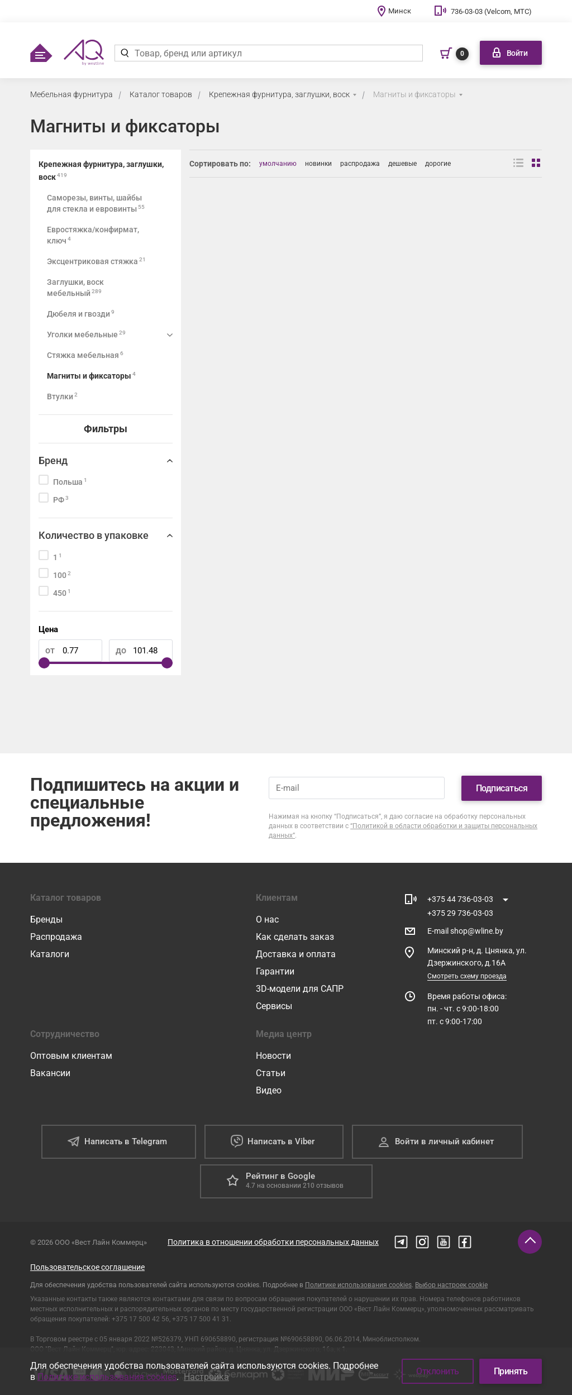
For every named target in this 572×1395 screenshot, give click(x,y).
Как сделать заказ (295, 936)
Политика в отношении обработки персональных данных (273, 1242)
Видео (269, 1090)
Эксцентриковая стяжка (96, 261)
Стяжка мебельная (85, 355)
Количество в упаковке (94, 535)
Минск (399, 11)
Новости (273, 1055)
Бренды (46, 919)
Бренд (53, 460)
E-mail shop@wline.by (465, 930)
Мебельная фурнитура (71, 94)
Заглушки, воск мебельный (75, 288)
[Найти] (124, 53)
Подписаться (502, 788)
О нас (267, 919)
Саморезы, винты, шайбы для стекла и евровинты (96, 203)
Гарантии (275, 971)
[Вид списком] (518, 164)
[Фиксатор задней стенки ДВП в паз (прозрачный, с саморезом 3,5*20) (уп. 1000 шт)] (275, 292)
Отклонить (437, 1371)
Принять (511, 1371)
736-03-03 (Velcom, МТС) (491, 11)
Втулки (62, 396)
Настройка (206, 1377)
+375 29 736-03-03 (460, 913)
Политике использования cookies (358, 1285)
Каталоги (49, 954)
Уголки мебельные (86, 334)
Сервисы (274, 1006)
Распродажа (56, 936)
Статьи (270, 1073)
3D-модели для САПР (300, 988)
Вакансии (50, 1073)
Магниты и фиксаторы (414, 94)
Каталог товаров (161, 94)
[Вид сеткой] (537, 164)
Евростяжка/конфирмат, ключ (93, 235)
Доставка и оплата (296, 954)
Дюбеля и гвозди (81, 313)
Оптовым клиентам (71, 1055)
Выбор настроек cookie (451, 1285)
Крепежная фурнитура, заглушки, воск (279, 94)
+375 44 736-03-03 (460, 899)
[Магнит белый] (456, 292)
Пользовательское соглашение (87, 1267)
